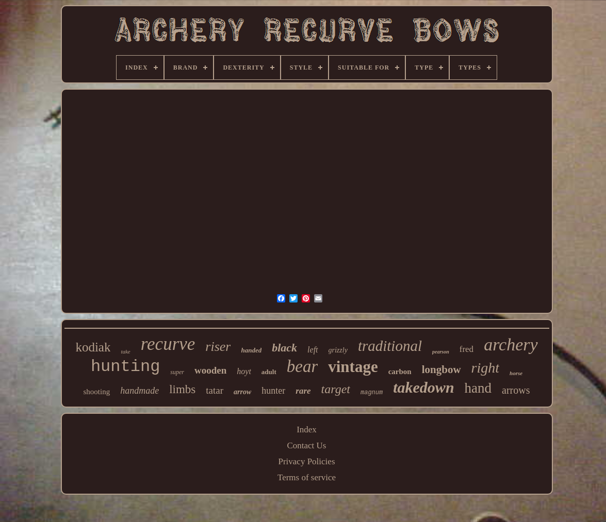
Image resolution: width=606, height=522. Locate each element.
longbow (441, 369)
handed (251, 350)
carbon (400, 371)
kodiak (92, 347)
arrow (242, 392)
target (335, 389)
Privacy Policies (306, 461)
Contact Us (306, 445)
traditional (390, 346)
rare (303, 391)
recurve (168, 344)
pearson (440, 352)
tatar (214, 390)
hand (478, 388)
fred (466, 349)
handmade (139, 390)
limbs (182, 389)
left (312, 349)
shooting (96, 392)
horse (516, 373)
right (485, 368)
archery (510, 344)
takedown (423, 387)
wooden (210, 370)
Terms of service (306, 477)
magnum (372, 392)
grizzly (338, 350)
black (284, 347)
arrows (516, 390)
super (177, 372)
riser (218, 346)
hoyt (244, 371)
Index (307, 429)
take (125, 351)
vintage (353, 367)
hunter (273, 390)
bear (302, 366)
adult (268, 372)
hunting (125, 366)
